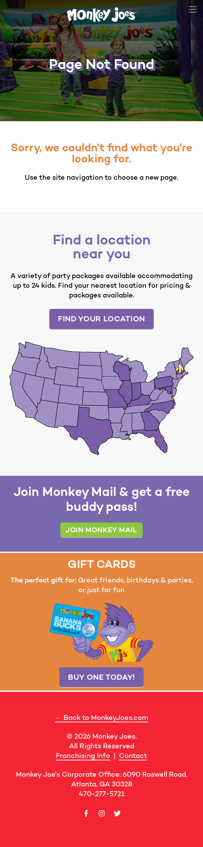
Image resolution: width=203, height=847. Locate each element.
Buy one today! (101, 677)
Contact (133, 755)
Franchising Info (83, 755)
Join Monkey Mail (101, 529)
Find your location (101, 318)
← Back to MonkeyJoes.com (101, 717)
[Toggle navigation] (192, 9)
